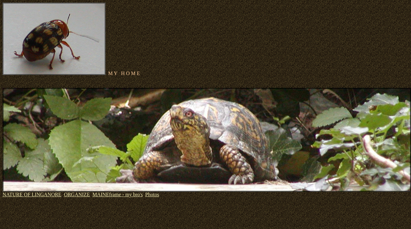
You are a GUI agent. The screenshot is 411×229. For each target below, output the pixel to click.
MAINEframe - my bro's (118, 194)
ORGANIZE (77, 194)
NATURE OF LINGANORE (32, 194)
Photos (152, 194)
